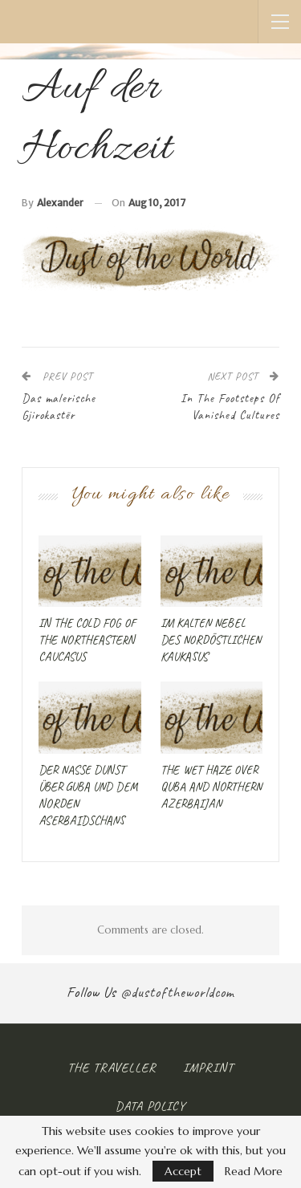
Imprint (208, 1068)
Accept (183, 1171)
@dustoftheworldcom (177, 992)
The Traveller (112, 1068)
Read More (254, 1171)
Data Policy (150, 1106)
